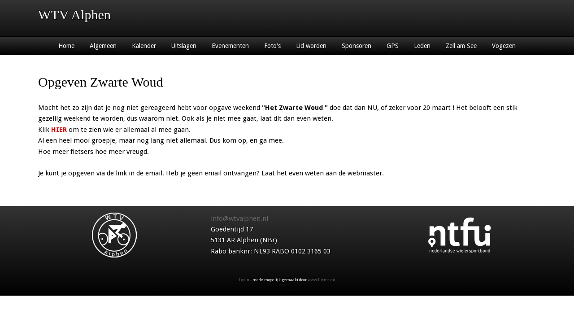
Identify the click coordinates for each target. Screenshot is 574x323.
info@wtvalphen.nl (239, 218)
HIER (59, 130)
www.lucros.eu (321, 280)
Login (244, 280)
